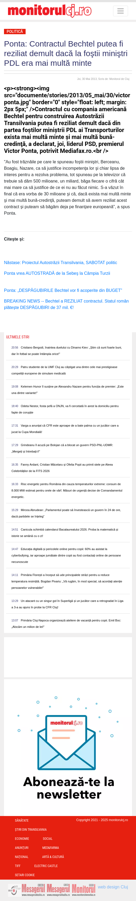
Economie (22, 839)
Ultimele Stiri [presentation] (17, 337)
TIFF (18, 866)
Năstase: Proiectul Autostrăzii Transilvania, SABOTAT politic (60, 262)
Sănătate (22, 820)
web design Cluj (113, 887)
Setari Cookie (25, 875)
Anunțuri (22, 848)
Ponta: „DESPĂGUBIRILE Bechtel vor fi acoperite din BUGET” (63, 290)
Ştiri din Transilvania (31, 830)
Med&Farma (50, 848)
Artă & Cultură (53, 857)
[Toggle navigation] (120, 11)
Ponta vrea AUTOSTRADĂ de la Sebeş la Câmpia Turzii (57, 273)
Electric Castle (46, 866)
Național (21, 857)
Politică (15, 31)
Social (48, 839)
